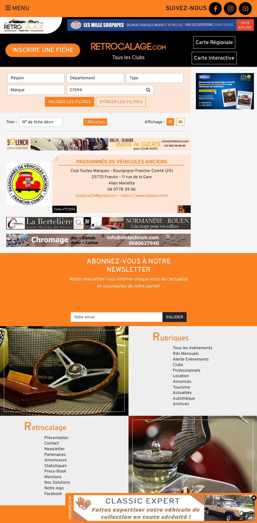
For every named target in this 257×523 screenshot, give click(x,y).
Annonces (182, 381)
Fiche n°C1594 (64, 209)
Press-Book (55, 471)
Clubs (178, 365)
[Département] (95, 78)
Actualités (182, 393)
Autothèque (184, 398)
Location (181, 376)
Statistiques (55, 466)
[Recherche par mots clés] (105, 90)
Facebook (53, 494)
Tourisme (181, 387)
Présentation (56, 438)
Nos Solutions (57, 482)
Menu (17, 8)
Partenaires (55, 454)
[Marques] (36, 90)
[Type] (154, 78)
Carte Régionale (214, 42)
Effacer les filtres (120, 102)
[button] (27, 184)
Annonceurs (55, 460)
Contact (51, 443)
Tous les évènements (192, 348)
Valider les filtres (69, 102)
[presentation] (121, 300)
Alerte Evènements (191, 359)
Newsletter (54, 449)
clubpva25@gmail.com (96, 195)
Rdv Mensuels (186, 353)
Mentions (53, 477)
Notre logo (54, 488)
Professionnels (187, 370)
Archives (181, 404)
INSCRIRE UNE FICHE (43, 50)
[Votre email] (116, 317)
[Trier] (41, 122)
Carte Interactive (214, 58)
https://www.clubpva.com (144, 195)
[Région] (36, 78)
